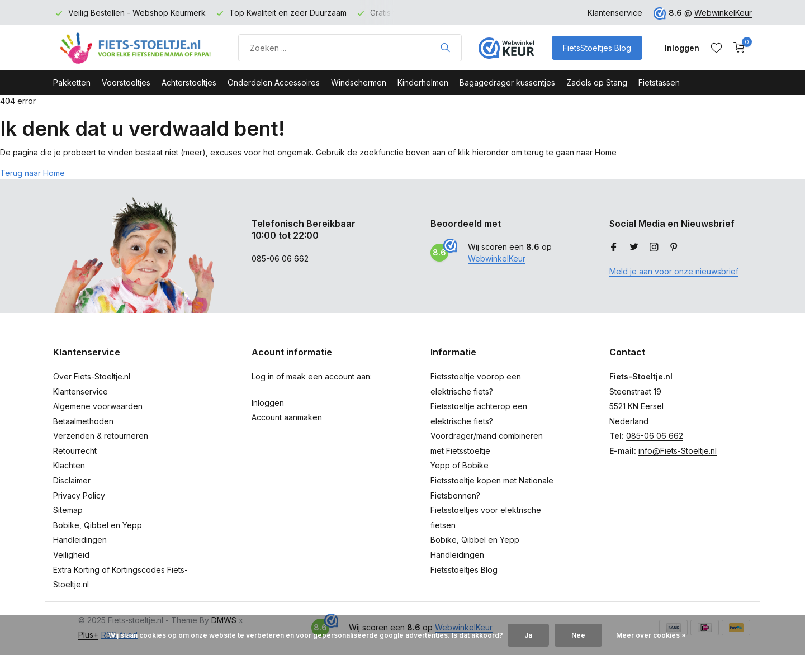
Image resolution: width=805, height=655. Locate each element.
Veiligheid (71, 554)
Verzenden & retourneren (100, 435)
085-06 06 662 (654, 435)
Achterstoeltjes (189, 82)
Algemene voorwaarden (98, 406)
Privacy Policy (79, 495)
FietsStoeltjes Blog (597, 48)
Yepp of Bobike (459, 465)
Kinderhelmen (422, 82)
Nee (578, 635)
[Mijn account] (682, 48)
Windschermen (358, 82)
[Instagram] (654, 247)
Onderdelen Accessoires (274, 82)
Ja (528, 635)
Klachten (69, 465)
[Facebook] (613, 247)
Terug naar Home (32, 173)
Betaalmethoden (83, 421)
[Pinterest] (674, 247)
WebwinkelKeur (723, 12)
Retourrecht (75, 450)
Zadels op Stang (596, 82)
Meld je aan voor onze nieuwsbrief (673, 271)
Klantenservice (615, 12)
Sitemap (68, 510)
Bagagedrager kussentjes (507, 82)
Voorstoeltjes (126, 82)
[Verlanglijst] (716, 47)
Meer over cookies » (651, 635)
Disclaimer (72, 480)
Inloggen (268, 402)
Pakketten (72, 82)
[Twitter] (633, 247)
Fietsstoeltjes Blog (464, 570)
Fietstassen (659, 82)
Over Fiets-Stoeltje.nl (91, 376)
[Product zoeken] (350, 47)
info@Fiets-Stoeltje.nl (677, 450)
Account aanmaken (287, 417)
